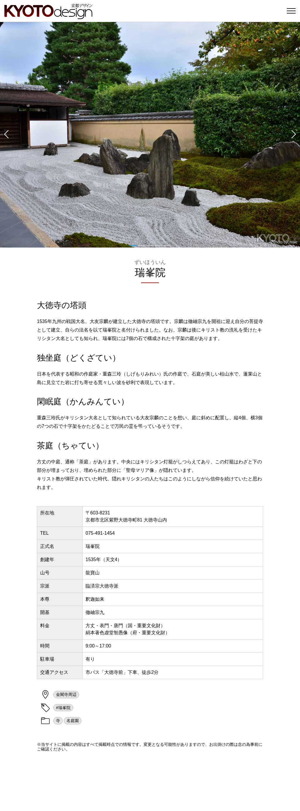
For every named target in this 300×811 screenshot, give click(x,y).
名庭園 (73, 720)
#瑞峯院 (63, 707)
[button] (6, 134)
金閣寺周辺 (66, 694)
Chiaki (292, 242)
